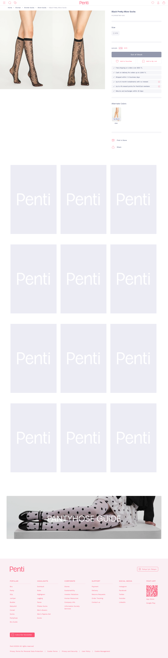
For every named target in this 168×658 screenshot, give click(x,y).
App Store (150, 599)
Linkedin (122, 602)
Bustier (12, 602)
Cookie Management (102, 651)
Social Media (125, 581)
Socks (12, 614)
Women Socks (29, 8)
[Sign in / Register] (158, 2)
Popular (14, 581)
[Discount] (15, 2)
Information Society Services (72, 607)
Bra (11, 586)
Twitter (121, 594)
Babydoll (13, 606)
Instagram (123, 586)
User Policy (86, 651)
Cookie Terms (52, 651)
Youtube (122, 598)
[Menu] (4, 2)
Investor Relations (71, 594)
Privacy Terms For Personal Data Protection (26, 651)
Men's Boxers (42, 610)
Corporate (69, 581)
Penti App (151, 581)
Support (96, 581)
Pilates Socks (42, 606)
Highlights (42, 581)
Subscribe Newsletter (23, 635)
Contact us (96, 602)
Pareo (39, 602)
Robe (39, 590)
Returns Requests (98, 594)
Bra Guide (13, 622)
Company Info (69, 602)
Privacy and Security (69, 651)
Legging (40, 598)
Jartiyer (13, 598)
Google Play (150, 603)
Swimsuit (40, 586)
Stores (66, 586)
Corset (12, 610)
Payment (95, 586)
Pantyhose (14, 618)
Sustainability (69, 590)
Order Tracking (97, 598)
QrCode (152, 591)
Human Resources (71, 598)
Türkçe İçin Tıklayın (149, 569)
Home (10, 8)
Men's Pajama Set (44, 614)
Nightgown (41, 594)
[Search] (9, 2)
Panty (12, 590)
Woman (18, 8)
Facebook (122, 590)
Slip (11, 594)
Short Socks (42, 8)
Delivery (95, 590)
